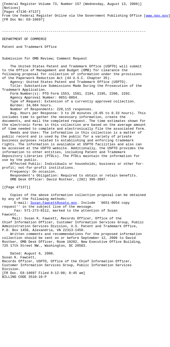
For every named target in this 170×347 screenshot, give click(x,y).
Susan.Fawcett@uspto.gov (53, 243)
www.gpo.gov (157, 18)
